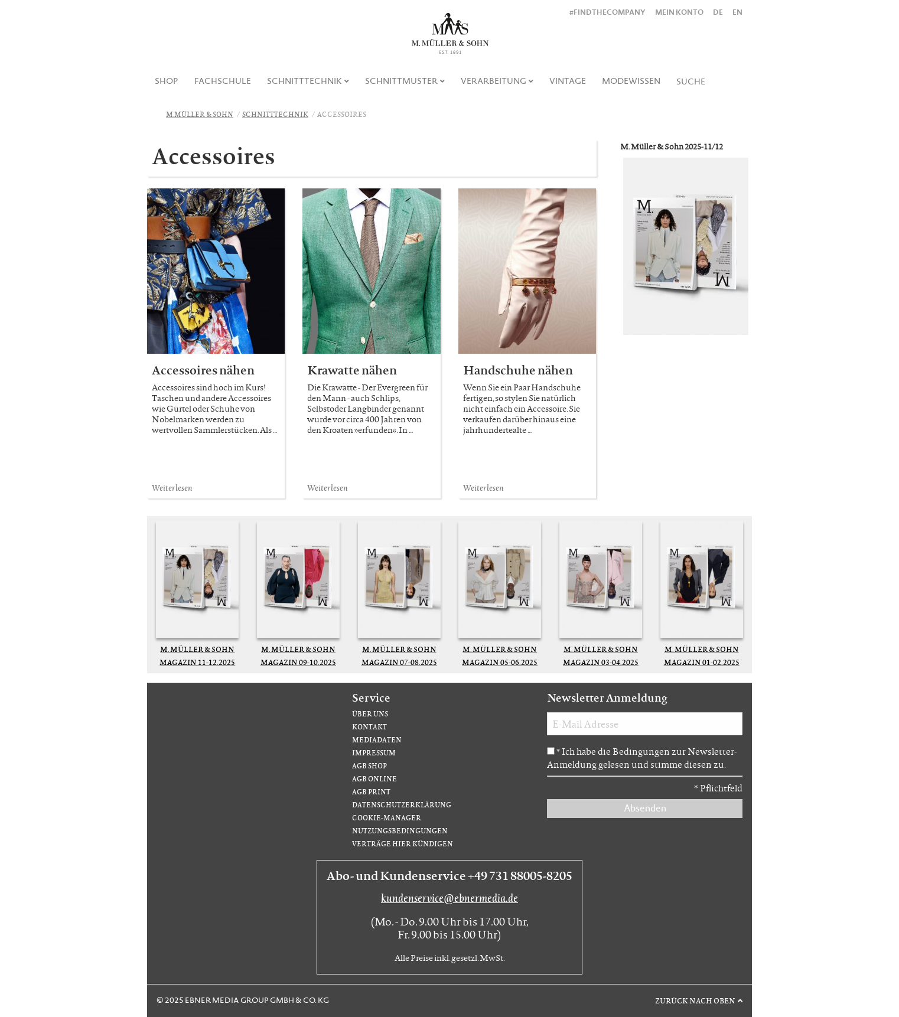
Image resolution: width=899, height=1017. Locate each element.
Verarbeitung (493, 81)
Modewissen (631, 81)
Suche (690, 81)
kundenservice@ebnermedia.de (449, 897)
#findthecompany (607, 12)
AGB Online (374, 779)
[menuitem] (167, 81)
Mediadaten (377, 740)
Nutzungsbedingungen (400, 831)
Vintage (567, 81)
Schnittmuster (401, 81)
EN (737, 12)
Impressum (374, 753)
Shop (166, 81)
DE (718, 12)
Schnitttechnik (304, 81)
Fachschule (222, 81)
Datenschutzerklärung (401, 805)
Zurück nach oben (695, 1000)
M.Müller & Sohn (199, 114)
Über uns (370, 714)
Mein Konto (679, 12)
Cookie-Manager (386, 818)
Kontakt (369, 727)
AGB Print (371, 792)
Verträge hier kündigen (402, 844)
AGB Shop (369, 766)
